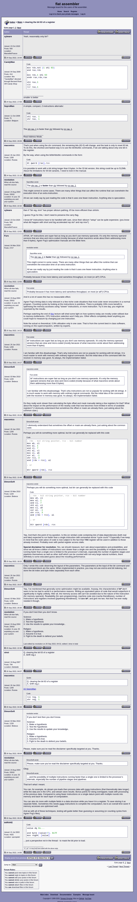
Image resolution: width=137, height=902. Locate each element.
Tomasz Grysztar (66, 898)
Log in (83, 14)
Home (59, 11)
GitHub (81, 898)
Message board (88, 895)
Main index (44, 895)
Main (20, 22)
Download (54, 895)
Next (19, 28)
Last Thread (113, 866)
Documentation (66, 895)
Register (74, 11)
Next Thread (124, 866)
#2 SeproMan (30, 689)
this (52, 314)
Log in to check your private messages (64, 14)
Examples (77, 895)
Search (66, 11)
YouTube (88, 898)
